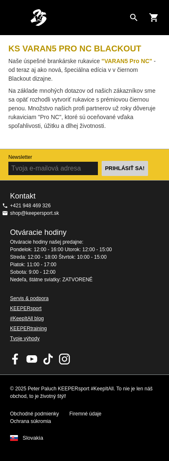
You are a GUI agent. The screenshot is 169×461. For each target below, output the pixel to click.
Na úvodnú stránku (77, 17)
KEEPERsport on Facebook (15, 359)
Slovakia (33, 438)
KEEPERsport (25, 308)
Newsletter (20, 157)
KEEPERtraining (28, 328)
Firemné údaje (85, 414)
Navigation (13, 18)
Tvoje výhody (25, 338)
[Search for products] (133, 17)
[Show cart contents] (154, 17)
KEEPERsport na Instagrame (64, 359)
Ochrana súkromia (30, 421)
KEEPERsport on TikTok (48, 359)
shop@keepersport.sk (34, 213)
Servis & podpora (29, 298)
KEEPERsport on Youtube (31, 359)
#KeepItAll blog (27, 318)
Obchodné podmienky (34, 414)
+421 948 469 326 (30, 206)
